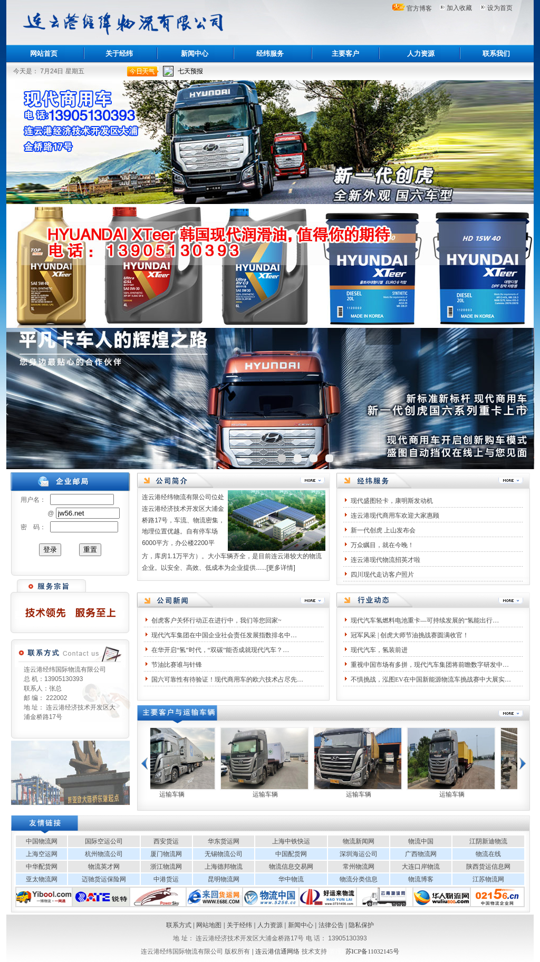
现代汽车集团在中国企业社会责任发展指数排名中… (224, 635)
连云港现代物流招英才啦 (385, 559)
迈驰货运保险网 (104, 879)
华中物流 (291, 879)
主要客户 (345, 53)
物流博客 (420, 879)
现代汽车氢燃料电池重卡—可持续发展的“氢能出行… (425, 620)
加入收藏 (459, 8)
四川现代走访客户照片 (382, 574)
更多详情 (280, 567)
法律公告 (331, 925)
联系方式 (178, 925)
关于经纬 (119, 53)
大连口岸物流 (421, 866)
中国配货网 (291, 854)
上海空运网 (41, 854)
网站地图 (208, 925)
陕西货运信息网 (488, 866)
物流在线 (488, 854)
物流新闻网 (358, 841)
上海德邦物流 (224, 866)
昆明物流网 (223, 879)
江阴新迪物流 (488, 841)
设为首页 (500, 8)
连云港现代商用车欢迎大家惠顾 (395, 515)
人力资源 (421, 53)
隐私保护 (361, 925)
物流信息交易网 (291, 866)
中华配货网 (41, 866)
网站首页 (43, 53)
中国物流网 (41, 841)
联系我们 (496, 53)
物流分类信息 (359, 879)
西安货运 (166, 841)
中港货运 (166, 879)
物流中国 (420, 841)
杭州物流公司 (104, 854)
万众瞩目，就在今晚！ (382, 545)
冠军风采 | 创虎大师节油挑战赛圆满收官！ (410, 635)
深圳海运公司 (359, 854)
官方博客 (419, 8)
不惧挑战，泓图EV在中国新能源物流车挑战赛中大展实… (431, 679)
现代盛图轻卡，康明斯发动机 (392, 500)
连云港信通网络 (277, 951)
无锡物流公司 (224, 854)
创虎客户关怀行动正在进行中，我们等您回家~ (216, 620)
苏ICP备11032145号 (372, 951)
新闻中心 (194, 53)
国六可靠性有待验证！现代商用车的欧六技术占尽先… (227, 679)
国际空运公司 (104, 841)
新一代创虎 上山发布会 (383, 530)
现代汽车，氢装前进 (379, 650)
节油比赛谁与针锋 (176, 664)
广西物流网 (421, 854)
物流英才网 (104, 866)
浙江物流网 (166, 866)
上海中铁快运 (291, 841)
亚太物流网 (41, 879)
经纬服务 (270, 53)
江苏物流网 (488, 879)
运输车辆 (181, 794)
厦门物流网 (166, 854)
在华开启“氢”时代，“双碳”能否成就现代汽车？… (220, 650)
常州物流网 (358, 866)
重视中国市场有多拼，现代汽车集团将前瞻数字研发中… (430, 664)
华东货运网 (223, 841)
